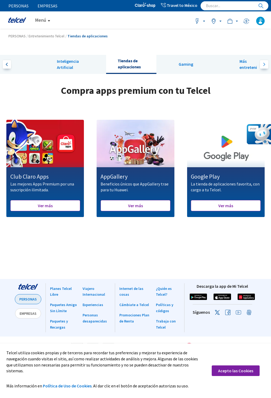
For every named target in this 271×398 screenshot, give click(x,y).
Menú (40, 20)
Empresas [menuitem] (48, 5)
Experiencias (93, 304)
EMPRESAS (28, 313)
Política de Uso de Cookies (67, 385)
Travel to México (178, 5)
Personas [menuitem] (18, 5)
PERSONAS (28, 299)
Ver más (45, 205)
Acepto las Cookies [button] (235, 370)
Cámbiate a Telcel (134, 304)
